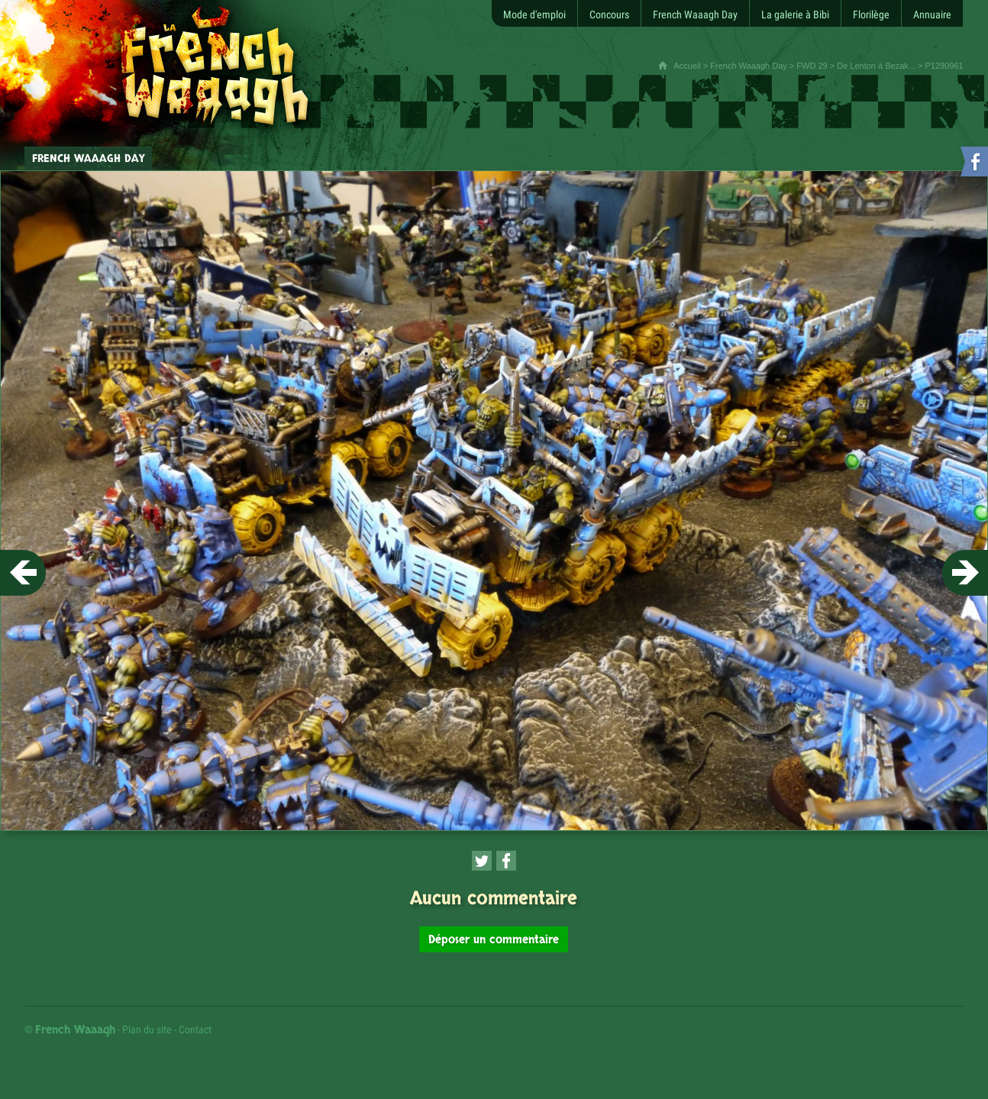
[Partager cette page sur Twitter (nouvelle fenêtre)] (482, 861)
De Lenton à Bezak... (876, 65)
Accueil (686, 65)
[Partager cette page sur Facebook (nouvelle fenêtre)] (506, 861)
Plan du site (147, 1029)
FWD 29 (811, 65)
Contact (195, 1029)
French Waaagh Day (748, 65)
